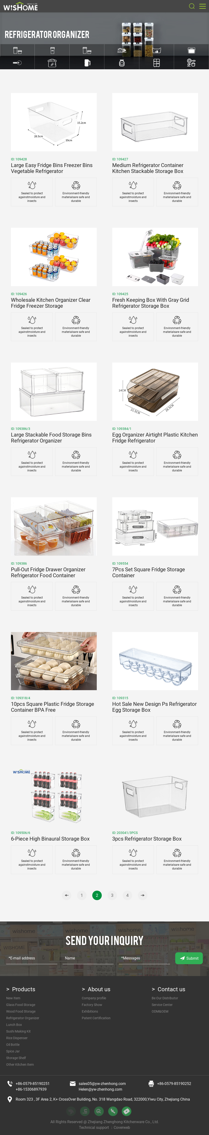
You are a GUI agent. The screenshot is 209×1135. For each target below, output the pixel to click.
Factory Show (92, 1005)
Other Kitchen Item (20, 1064)
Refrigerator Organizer (22, 1018)
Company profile (94, 998)
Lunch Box (14, 1025)
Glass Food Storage (20, 1005)
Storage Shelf (16, 1058)
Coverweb (122, 1127)
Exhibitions (90, 1011)
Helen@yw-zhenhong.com (100, 1089)
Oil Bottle (12, 1045)
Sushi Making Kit (18, 1031)
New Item (13, 998)
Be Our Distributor (165, 998)
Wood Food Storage (20, 1011)
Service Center (162, 1005)
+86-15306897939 (31, 1089)
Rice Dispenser (17, 1038)
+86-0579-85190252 (174, 1083)
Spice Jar (13, 1051)
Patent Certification (96, 1018)
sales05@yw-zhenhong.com (102, 1083)
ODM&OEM (160, 1011)
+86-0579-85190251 (33, 1083)
